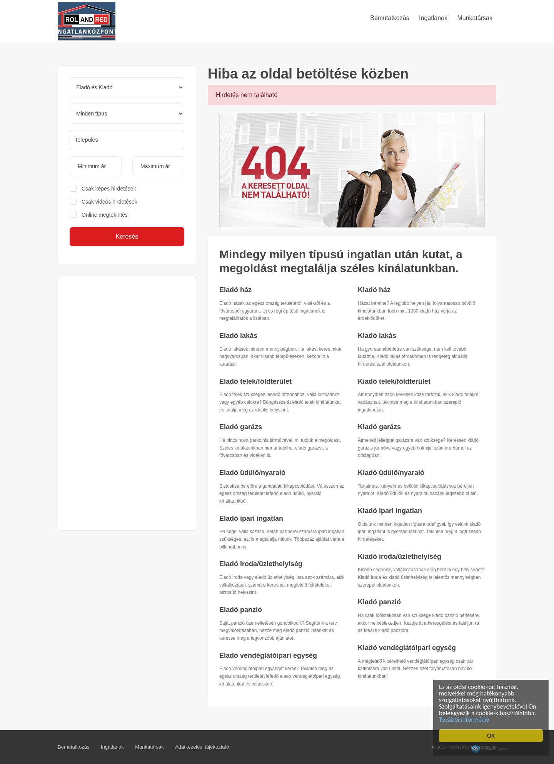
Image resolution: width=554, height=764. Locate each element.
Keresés (127, 236)
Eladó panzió (240, 610)
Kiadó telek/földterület (394, 381)
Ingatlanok (112, 747)
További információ (466, 720)
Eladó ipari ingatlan (251, 518)
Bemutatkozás (73, 747)
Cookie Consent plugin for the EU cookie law (493, 749)
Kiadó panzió (379, 602)
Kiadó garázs (379, 427)
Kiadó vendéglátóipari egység (407, 648)
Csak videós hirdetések (109, 202)
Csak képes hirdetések (109, 189)
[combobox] (127, 140)
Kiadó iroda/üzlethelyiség (399, 556)
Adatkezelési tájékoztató (202, 747)
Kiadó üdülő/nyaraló (391, 472)
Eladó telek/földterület (255, 381)
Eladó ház (235, 290)
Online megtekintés (105, 215)
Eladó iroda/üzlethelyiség (260, 564)
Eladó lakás (238, 335)
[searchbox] (127, 140)
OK (493, 736)
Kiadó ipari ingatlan (390, 511)
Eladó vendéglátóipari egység (268, 655)
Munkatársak (149, 747)
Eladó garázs (240, 427)
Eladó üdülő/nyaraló (252, 472)
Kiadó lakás (377, 335)
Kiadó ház (374, 290)
